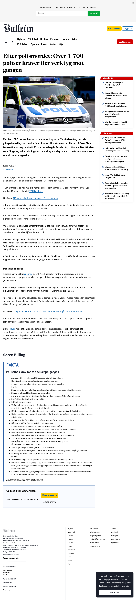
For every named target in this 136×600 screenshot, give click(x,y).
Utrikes (44, 39)
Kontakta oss (115, 539)
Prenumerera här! (11, 558)
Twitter (113, 529)
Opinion (35, 44)
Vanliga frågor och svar (98, 539)
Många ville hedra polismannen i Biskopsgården (35, 198)
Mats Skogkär (7, 570)
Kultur (53, 44)
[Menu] (6, 42)
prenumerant (32, 499)
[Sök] (12, 42)
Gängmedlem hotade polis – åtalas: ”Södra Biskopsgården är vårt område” (48, 311)
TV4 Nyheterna (36, 191)
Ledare (65, 39)
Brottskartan (125, 42)
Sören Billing (8, 169)
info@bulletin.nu (16, 543)
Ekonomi (54, 39)
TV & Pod (33, 39)
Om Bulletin (94, 529)
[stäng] (133, 3)
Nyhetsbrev (115, 543)
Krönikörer (22, 44)
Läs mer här (123, 586)
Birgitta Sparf (7, 590)
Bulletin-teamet (95, 532)
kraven (12, 328)
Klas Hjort (6, 572)
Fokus (44, 44)
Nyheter (21, 39)
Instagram (114, 536)
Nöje (61, 44)
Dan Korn (6, 575)
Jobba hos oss (95, 546)
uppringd (28, 273)
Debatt (74, 39)
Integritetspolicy (95, 536)
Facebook (114, 532)
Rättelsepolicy (94, 543)
